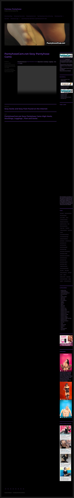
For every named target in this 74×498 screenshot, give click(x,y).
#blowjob (69, 70)
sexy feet (62, 270)
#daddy (61, 65)
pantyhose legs (63, 249)
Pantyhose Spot (64, 95)
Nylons (62, 304)
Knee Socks (63, 299)
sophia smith (62, 276)
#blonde (63, 69)
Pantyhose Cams (64, 88)
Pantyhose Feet (58, 16)
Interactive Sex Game (65, 86)
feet (68, 223)
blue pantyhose (63, 215)
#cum (66, 65)
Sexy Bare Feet (63, 98)
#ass (61, 66)
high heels (62, 228)
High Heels (40, 61)
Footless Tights (64, 296)
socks (61, 274)
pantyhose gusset (63, 247)
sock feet (69, 272)
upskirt (61, 281)
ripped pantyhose (63, 266)
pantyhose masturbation (65, 251)
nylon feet (70, 230)
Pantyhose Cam (64, 310)
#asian (67, 61)
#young (61, 64)
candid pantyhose (63, 219)
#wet (64, 70)
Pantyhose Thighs (64, 317)
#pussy (64, 68)
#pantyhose (67, 59)
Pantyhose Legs (14, 18)
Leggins (62, 301)
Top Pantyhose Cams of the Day (45, 16)
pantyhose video (63, 264)
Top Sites (6, 18)
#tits (66, 70)
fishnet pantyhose (63, 226)
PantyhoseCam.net (31, 16)
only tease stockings (64, 236)
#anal (71, 60)
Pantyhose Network (64, 93)
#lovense (65, 64)
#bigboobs (63, 61)
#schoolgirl (67, 203)
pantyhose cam (7, 70)
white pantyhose (67, 281)
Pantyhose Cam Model (65, 311)
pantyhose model (10, 71)
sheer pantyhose (63, 272)
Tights (62, 327)
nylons (61, 232)
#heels (67, 68)
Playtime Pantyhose (64, 320)
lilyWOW (67, 228)
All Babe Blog (63, 80)
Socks (21, 63)
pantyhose (11, 69)
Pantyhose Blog (8, 16)
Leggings (51, 61)
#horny (61, 70)
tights (70, 278)
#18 (60, 61)
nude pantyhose (63, 230)
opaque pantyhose (64, 238)
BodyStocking (63, 290)
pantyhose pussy (63, 257)
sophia (64, 274)
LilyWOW (62, 303)
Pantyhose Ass (12, 64)
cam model (6, 69)
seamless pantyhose (64, 268)
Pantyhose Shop (64, 94)
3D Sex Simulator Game (65, 79)
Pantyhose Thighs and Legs (66, 318)
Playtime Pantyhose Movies (66, 97)
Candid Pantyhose (64, 291)
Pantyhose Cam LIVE (65, 87)
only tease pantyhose (64, 234)
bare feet (62, 213)
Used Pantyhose (64, 328)
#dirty (68, 64)
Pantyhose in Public (64, 314)
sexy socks (67, 270)
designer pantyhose (64, 221)
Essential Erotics (64, 82)
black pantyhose (68, 213)
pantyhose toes (63, 259)
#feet (61, 60)
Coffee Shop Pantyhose (65, 292)
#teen (64, 199)
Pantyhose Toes (64, 319)
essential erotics (63, 223)
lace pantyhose (63, 300)
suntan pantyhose (63, 278)
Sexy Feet (62, 322)
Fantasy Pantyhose (12, 9)
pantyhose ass (68, 240)
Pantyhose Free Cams (19, 16)
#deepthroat (69, 65)
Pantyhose (6, 61)
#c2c (64, 65)
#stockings (64, 60)
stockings (68, 276)
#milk (70, 61)
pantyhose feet (63, 245)
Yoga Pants (63, 329)
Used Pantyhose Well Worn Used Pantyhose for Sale (34, 18)
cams (67, 217)
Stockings (45, 61)
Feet (55, 61)
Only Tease (63, 305)
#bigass (70, 64)
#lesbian (61, 68)
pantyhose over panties (64, 255)
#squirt (68, 60)
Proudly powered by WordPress (19, 492)
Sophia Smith (63, 324)
